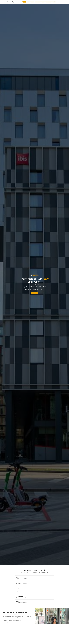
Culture (32, 1)
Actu (28, 1)
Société (54, 1)
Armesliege (10, 2)
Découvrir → (34, 293)
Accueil (24, 1)
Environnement (48, 1)
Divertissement (37, 1)
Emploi (43, 1)
